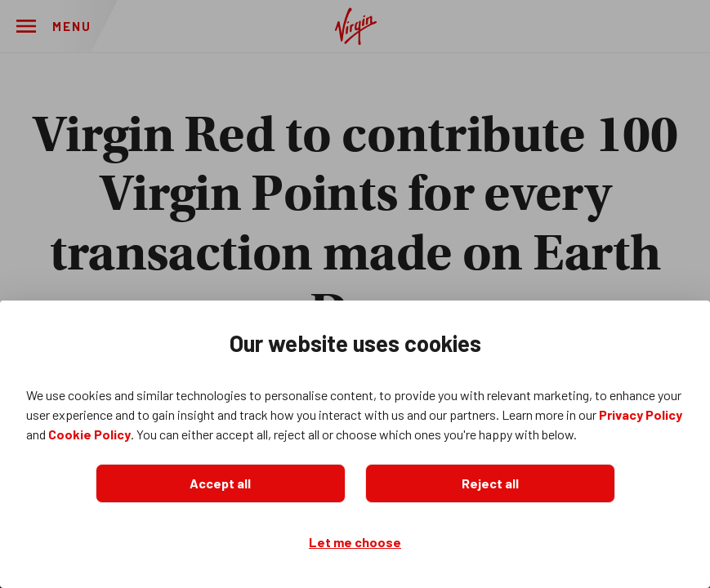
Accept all (220, 483)
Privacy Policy (640, 414)
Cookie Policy (89, 434)
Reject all (490, 483)
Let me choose (355, 542)
